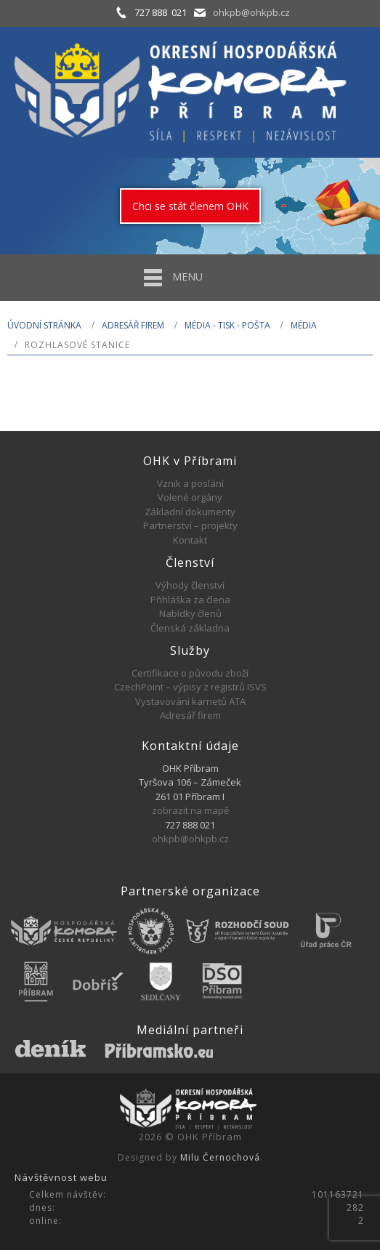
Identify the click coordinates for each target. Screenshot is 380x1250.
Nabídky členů (190, 613)
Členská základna (190, 627)
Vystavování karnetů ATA (190, 701)
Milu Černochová (220, 1157)
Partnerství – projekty (190, 525)
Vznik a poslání (190, 483)
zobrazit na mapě (190, 810)
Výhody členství (190, 585)
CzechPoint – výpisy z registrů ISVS (190, 686)
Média (304, 325)
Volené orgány (190, 497)
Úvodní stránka (44, 325)
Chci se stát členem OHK (190, 206)
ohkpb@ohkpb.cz (251, 12)
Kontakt (190, 540)
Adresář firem (133, 325)
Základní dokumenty (190, 511)
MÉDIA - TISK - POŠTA (227, 325)
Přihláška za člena (190, 599)
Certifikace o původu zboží (190, 673)
